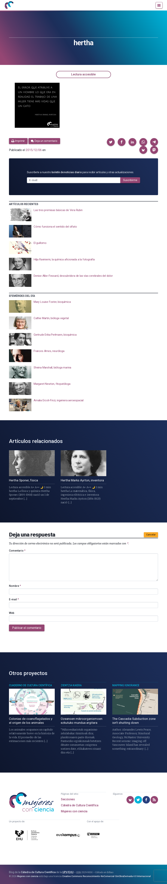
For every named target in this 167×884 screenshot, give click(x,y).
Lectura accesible (83, 74)
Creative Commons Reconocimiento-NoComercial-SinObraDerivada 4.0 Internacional (106, 876)
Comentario (17, 550)
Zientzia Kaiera (71, 685)
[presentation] (83, 214)
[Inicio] (9, 5)
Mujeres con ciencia (74, 811)
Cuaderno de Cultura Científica (30, 685)
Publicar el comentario (26, 628)
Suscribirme (130, 180)
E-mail (14, 599)
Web (11, 612)
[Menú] (159, 5)
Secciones (68, 799)
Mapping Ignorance (125, 685)
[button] (111, 142)
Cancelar (151, 534)
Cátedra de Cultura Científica (79, 805)
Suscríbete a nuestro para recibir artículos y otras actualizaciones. (80, 172)
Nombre (15, 585)
